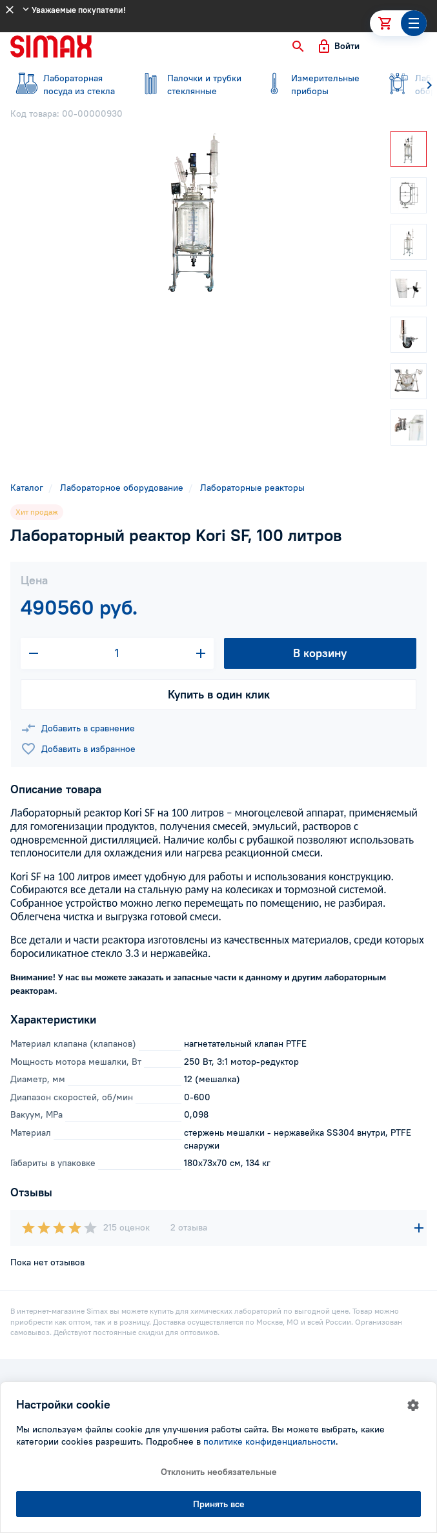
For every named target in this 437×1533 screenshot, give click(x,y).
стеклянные (188, 84)
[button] (298, 46)
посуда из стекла (64, 84)
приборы (312, 84)
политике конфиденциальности (269, 1441)
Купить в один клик (219, 694)
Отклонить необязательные (219, 1472)
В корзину (320, 653)
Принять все (219, 1504)
